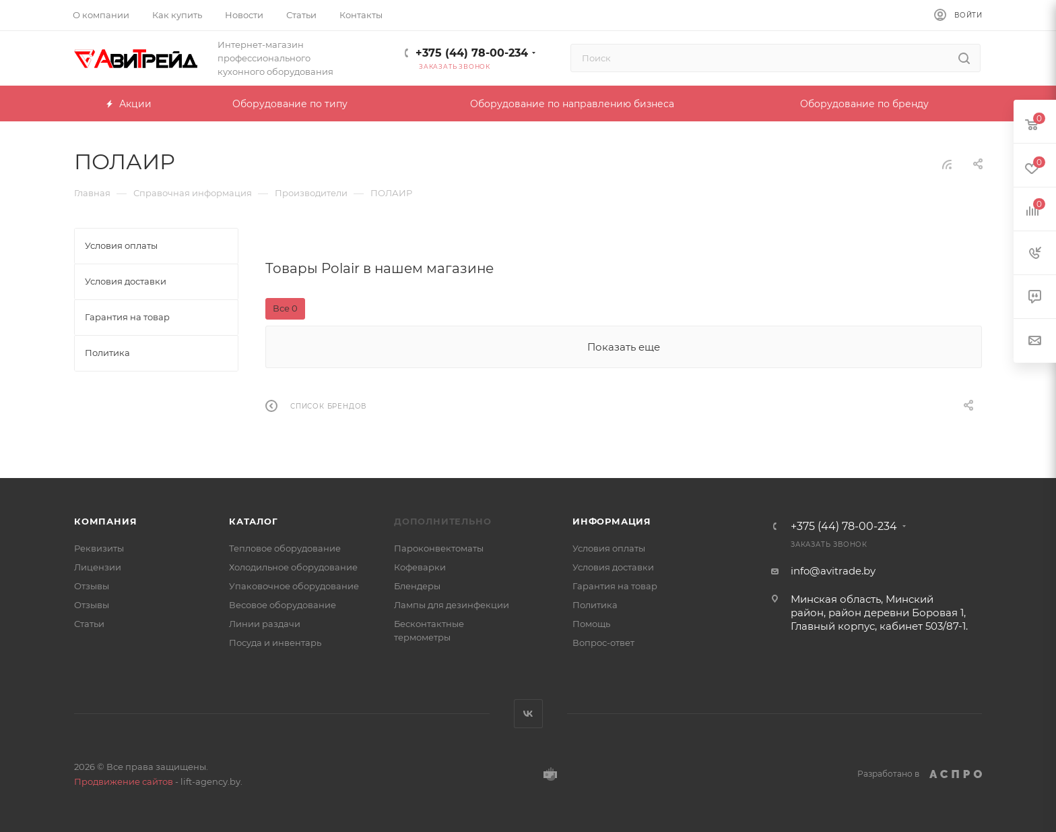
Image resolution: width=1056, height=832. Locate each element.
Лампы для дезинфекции (451, 604)
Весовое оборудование (282, 604)
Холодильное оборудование (293, 567)
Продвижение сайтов (123, 781)
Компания (105, 521)
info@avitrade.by (833, 570)
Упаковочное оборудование (294, 586)
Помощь (591, 623)
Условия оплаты (608, 548)
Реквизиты (99, 548)
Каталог (253, 521)
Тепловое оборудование (285, 548)
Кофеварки (420, 567)
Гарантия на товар (614, 586)
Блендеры (417, 586)
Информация (611, 521)
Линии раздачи (264, 623)
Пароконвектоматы (439, 548)
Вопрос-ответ (603, 642)
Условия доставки (613, 567)
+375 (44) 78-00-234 (472, 53)
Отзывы (91, 586)
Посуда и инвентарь (275, 642)
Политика (595, 604)
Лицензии (97, 567)
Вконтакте (528, 713)
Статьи (89, 623)
